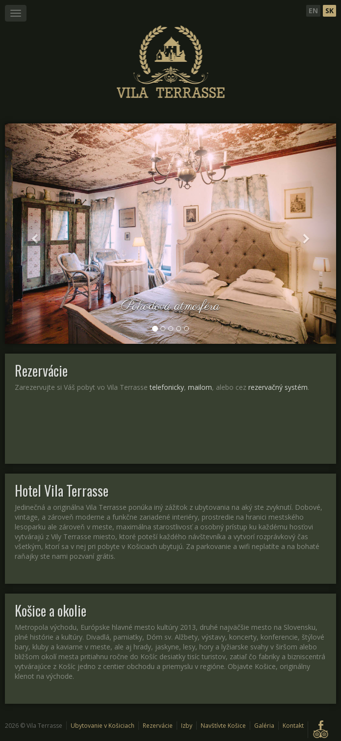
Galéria (264, 725)
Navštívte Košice (223, 725)
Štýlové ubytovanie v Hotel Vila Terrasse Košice (171, 62)
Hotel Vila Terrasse (61, 490)
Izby (186, 725)
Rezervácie (41, 370)
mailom (200, 387)
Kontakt (293, 725)
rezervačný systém (278, 387)
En (313, 10)
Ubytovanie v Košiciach (102, 725)
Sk (329, 10)
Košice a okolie (50, 610)
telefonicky (167, 387)
